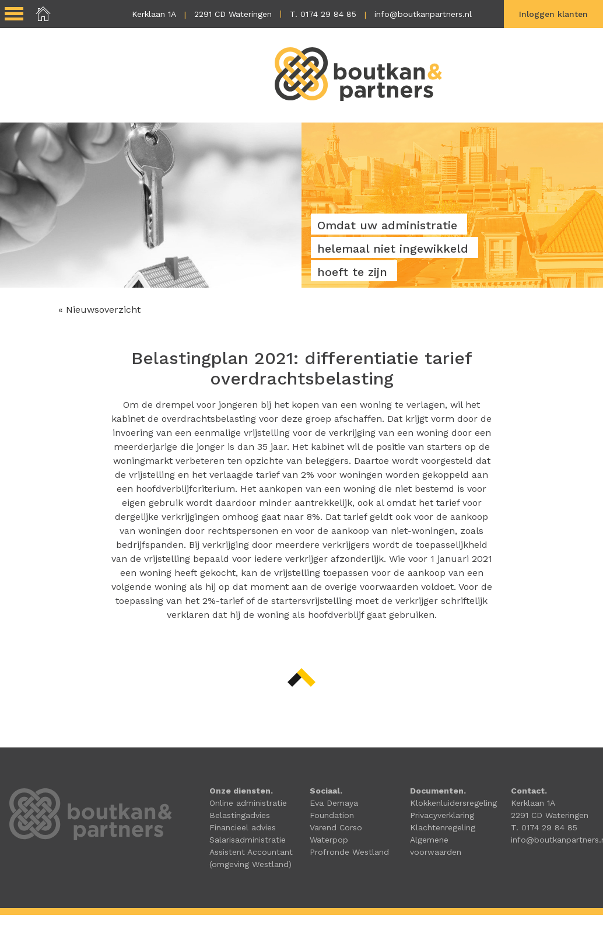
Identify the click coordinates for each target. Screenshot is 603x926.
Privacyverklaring (442, 815)
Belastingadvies (239, 815)
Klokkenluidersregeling (453, 803)
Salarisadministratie (247, 840)
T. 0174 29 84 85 (323, 14)
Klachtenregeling (442, 828)
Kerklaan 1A (154, 14)
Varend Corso (336, 828)
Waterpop (329, 840)
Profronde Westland (349, 852)
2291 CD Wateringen (233, 14)
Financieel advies (242, 828)
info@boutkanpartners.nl (423, 14)
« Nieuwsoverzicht (99, 310)
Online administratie (248, 803)
